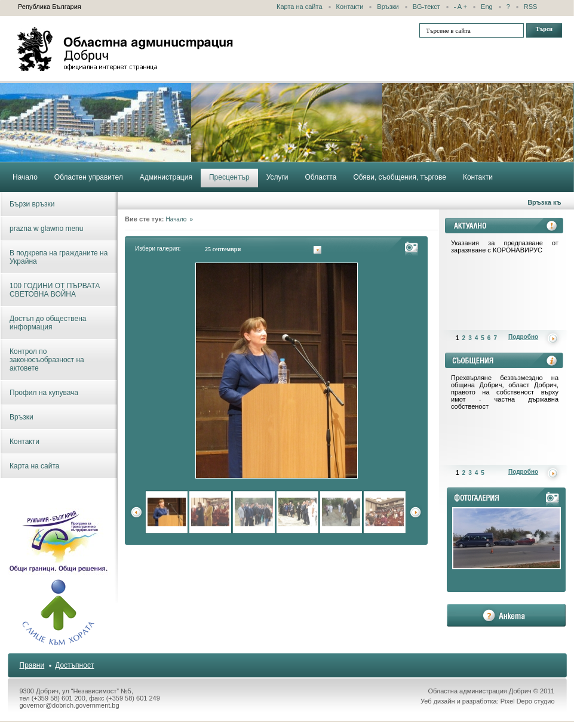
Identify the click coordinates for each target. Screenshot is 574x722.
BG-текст (426, 6)
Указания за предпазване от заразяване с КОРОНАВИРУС (504, 246)
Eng (487, 6)
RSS (531, 6)
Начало (176, 219)
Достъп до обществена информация (48, 322)
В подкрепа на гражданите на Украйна (59, 257)
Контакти (350, 6)
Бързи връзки (32, 204)
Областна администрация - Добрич (125, 49)
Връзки (387, 6)
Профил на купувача (44, 392)
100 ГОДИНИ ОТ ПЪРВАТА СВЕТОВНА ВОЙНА (55, 290)
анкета (506, 615)
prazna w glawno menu (46, 228)
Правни (32, 665)
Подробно (523, 337)
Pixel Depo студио (528, 701)
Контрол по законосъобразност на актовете (47, 359)
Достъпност (74, 665)
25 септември (223, 249)
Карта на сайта (300, 6)
